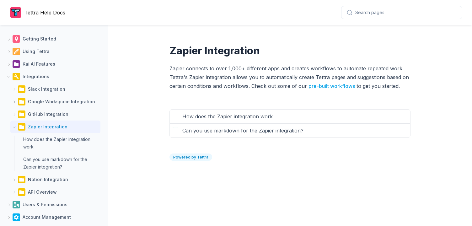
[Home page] (39, 12)
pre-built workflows (331, 86)
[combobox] (401, 12)
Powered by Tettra (190, 157)
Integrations (36, 76)
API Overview (42, 192)
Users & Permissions (45, 204)
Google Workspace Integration (61, 101)
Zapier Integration (47, 126)
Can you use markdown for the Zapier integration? (55, 163)
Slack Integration (46, 89)
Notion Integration (48, 179)
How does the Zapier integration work (56, 143)
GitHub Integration (48, 114)
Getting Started (39, 38)
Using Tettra (36, 51)
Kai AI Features (39, 64)
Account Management (47, 217)
